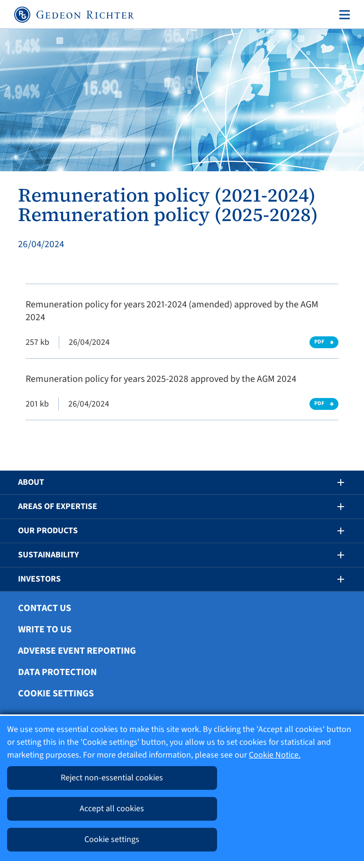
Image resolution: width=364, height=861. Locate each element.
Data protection (57, 672)
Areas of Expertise (57, 506)
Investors (39, 579)
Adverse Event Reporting (77, 651)
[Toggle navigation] (343, 15)
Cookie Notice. (274, 755)
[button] (334, 482)
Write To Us (45, 629)
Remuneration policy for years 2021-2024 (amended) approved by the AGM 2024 (172, 311)
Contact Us (44, 608)
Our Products (48, 531)
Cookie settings (56, 693)
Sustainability (48, 555)
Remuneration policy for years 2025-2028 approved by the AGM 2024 (161, 379)
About (31, 482)
